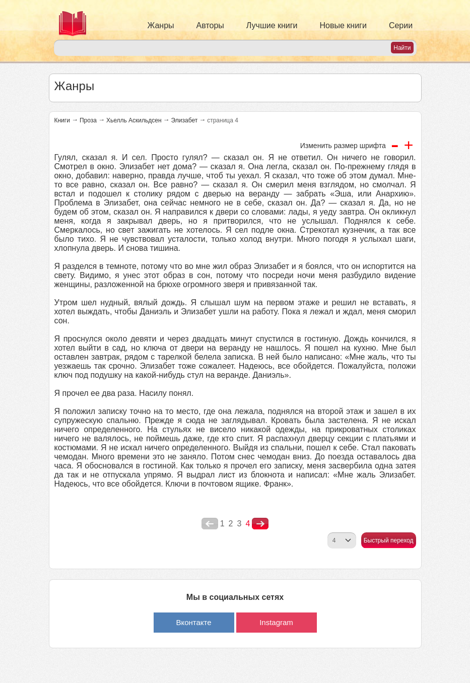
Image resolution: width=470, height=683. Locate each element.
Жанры (161, 25)
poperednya (210, 524)
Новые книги (343, 25)
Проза (88, 120)
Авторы (210, 25)
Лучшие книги (272, 25)
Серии (401, 25)
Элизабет (184, 120)
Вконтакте (193, 622)
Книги (62, 120)
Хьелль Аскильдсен (134, 120)
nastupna (260, 524)
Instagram (276, 622)
